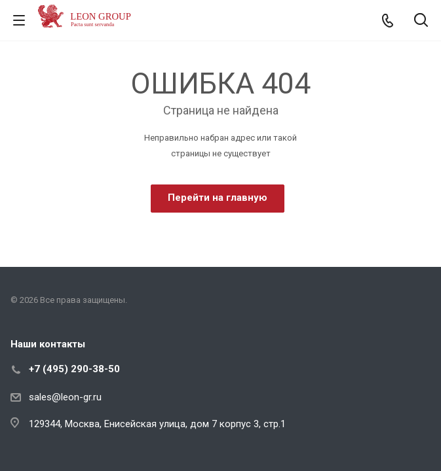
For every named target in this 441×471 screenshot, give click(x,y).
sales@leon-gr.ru (65, 397)
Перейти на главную (217, 197)
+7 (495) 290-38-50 (74, 369)
